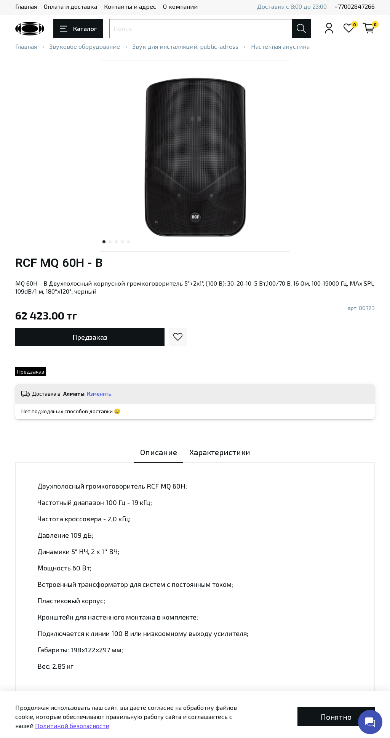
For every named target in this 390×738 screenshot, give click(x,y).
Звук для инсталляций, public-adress (185, 46)
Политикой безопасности (72, 725)
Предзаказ (89, 337)
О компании (180, 6)
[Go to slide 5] (128, 241)
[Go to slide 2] (110, 241)
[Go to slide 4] (122, 241)
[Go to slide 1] (103, 241)
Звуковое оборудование (85, 46)
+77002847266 (354, 6)
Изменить (99, 393)
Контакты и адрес (130, 6)
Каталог (78, 28)
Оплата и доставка (70, 6)
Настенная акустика (280, 46)
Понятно (336, 716)
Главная (26, 6)
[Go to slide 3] (116, 241)
